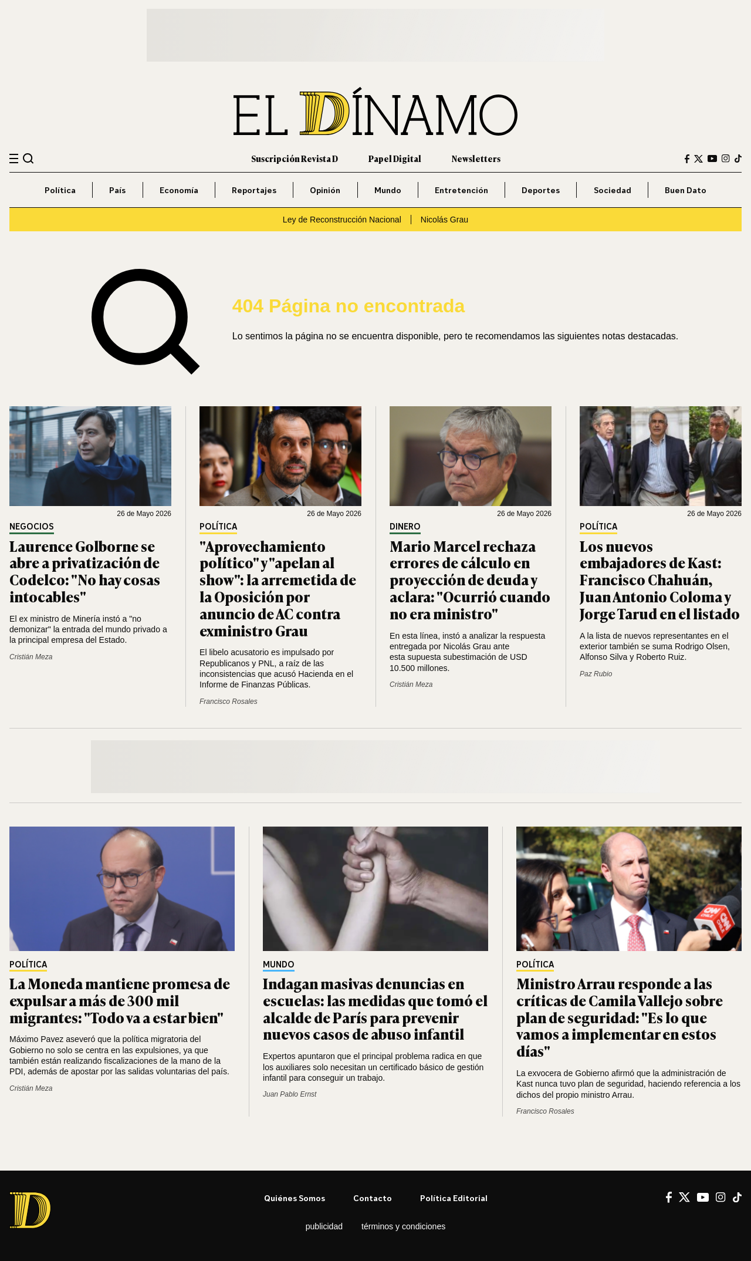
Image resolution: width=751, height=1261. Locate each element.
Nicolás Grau (444, 219)
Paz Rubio (596, 674)
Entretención (461, 190)
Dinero (405, 526)
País (117, 190)
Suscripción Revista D (294, 158)
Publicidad (324, 1226)
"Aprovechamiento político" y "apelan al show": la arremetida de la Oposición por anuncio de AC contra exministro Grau (277, 587)
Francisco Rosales (228, 701)
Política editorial (454, 1198)
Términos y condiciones (403, 1226)
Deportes (541, 190)
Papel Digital (394, 158)
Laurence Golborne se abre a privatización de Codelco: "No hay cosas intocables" (84, 570)
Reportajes (254, 190)
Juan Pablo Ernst (289, 1094)
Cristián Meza (30, 657)
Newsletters (476, 158)
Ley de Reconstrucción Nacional (342, 219)
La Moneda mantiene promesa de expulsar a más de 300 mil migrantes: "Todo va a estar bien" (119, 1000)
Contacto (372, 1198)
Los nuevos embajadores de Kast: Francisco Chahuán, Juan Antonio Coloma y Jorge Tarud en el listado (660, 579)
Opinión (325, 190)
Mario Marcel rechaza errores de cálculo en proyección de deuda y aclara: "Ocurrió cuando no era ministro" (470, 579)
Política (60, 190)
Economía (179, 190)
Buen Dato (685, 190)
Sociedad (612, 190)
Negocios (31, 526)
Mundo (387, 190)
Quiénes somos (294, 1198)
